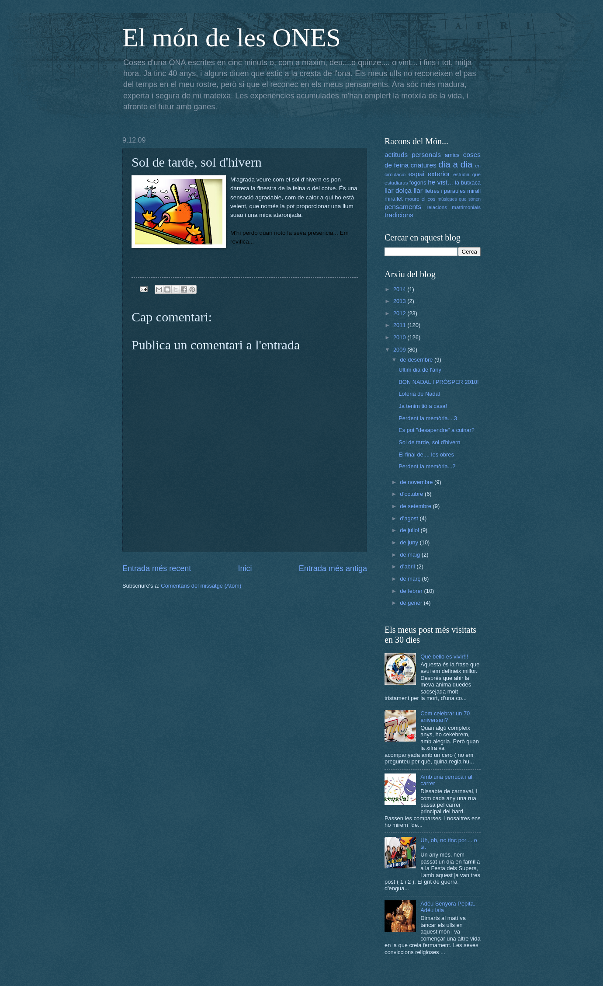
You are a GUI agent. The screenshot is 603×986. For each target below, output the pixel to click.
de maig (410, 554)
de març (411, 578)
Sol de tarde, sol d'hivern (429, 442)
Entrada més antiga (333, 568)
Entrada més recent (156, 568)
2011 (400, 325)
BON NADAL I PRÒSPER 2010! (438, 382)
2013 (400, 301)
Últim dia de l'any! (421, 369)
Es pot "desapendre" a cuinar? (437, 430)
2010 (400, 337)
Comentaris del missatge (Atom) (201, 585)
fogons (417, 182)
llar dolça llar (404, 190)
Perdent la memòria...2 (427, 466)
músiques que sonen (459, 199)
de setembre (416, 506)
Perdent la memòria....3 (428, 418)
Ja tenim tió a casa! (423, 406)
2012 (400, 313)
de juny (409, 542)
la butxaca (468, 182)
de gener (411, 602)
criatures (424, 165)
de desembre (417, 359)
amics (452, 155)
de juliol (410, 530)
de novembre (417, 482)
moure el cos (420, 199)
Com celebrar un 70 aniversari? (445, 716)
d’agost (409, 518)
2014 (400, 289)
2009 (400, 349)
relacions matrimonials (454, 207)
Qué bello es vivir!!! (444, 656)
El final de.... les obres (426, 454)
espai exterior (429, 174)
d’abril (408, 566)
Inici (245, 568)
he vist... (440, 182)
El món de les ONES (231, 37)
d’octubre (412, 494)
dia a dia (455, 164)
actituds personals (413, 154)
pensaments (403, 206)
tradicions (399, 215)
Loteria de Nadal (419, 393)
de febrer (412, 591)
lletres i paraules (444, 191)
